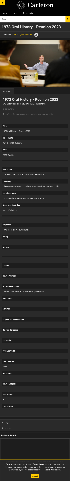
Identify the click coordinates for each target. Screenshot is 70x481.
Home (15, 13)
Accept (35, 476)
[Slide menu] (2, 2)
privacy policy (15, 469)
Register (7, 428)
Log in (5, 13)
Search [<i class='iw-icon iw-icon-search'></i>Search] (68, 19)
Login (6, 422)
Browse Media (28, 13)
